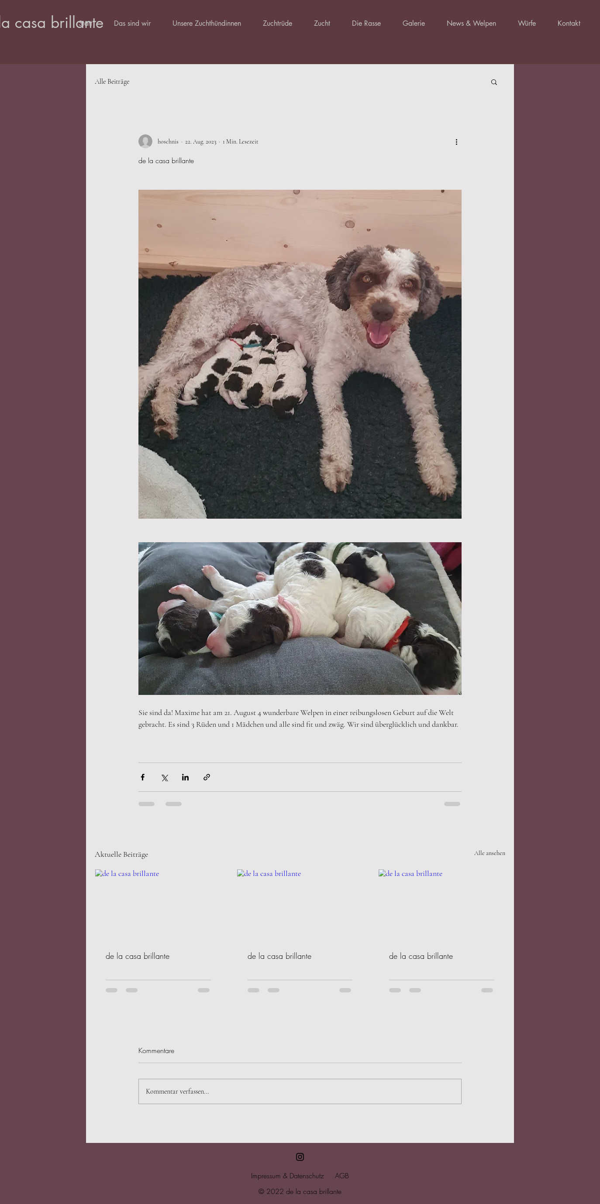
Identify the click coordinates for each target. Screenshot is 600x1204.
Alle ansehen (489, 853)
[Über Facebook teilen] (142, 777)
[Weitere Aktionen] (456, 141)
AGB (342, 1175)
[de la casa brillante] (158, 904)
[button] (494, 81)
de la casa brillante (137, 956)
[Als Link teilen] (207, 777)
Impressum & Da (274, 1175)
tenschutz (311, 1175)
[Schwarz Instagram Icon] (300, 1157)
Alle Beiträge (112, 81)
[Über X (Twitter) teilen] (164, 777)
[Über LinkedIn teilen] (185, 777)
